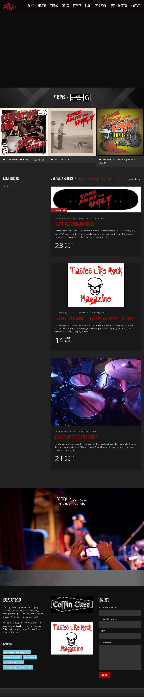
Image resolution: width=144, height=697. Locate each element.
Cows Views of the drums (76, 437)
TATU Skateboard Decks (74, 224)
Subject (120, 634)
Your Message (120, 658)
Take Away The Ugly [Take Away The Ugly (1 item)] (13, 662)
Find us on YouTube (72, 504)
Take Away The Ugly (66, 218)
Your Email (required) (120, 623)
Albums (42, 5)
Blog (88, 5)
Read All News (135, 179)
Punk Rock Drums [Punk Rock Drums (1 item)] (12, 657)
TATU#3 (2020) (62, 159)
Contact (136, 5)
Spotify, (19, 626)
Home (31, 5)
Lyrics (65, 5)
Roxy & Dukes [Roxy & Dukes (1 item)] (30, 657)
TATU (103, 218)
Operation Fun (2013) (17, 159)
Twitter (6, 629)
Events (77, 5)
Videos (54, 5)
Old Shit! (95, 312)
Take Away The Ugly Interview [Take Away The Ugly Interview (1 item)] (18, 667)
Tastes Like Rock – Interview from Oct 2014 (94, 318)
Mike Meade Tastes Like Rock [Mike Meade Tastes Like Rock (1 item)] (16, 652)
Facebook (38, 626)
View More (80, 500)
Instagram (15, 629)
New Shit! (96, 218)
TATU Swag (101, 5)
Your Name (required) (120, 611)
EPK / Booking (119, 5)
